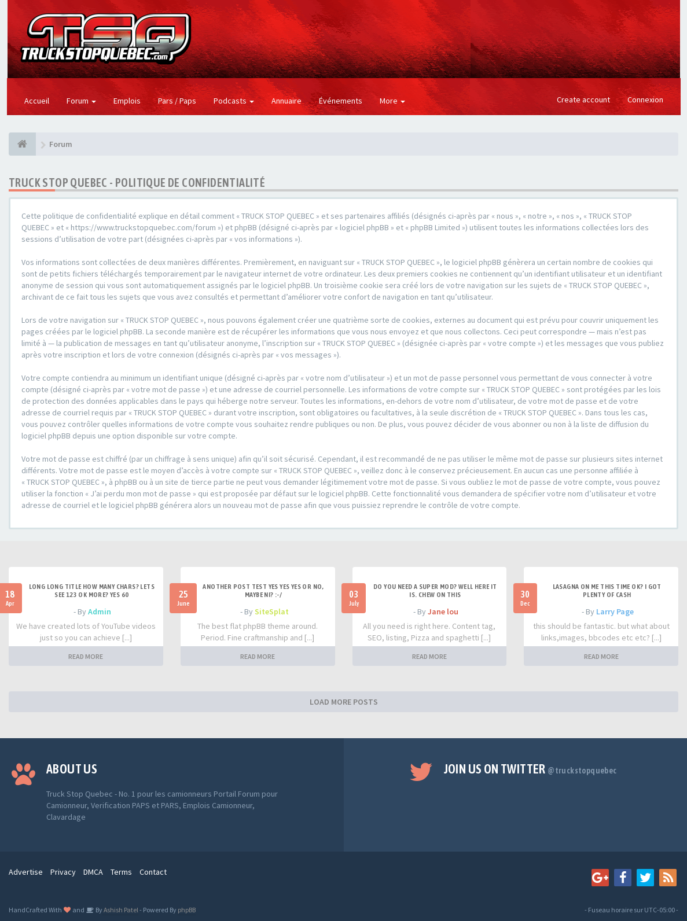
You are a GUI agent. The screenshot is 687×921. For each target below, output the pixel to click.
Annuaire (286, 100)
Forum (81, 100)
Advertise (26, 872)
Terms (121, 872)
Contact (153, 872)
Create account (583, 99)
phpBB (187, 909)
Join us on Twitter (530, 768)
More (392, 100)
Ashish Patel (120, 909)
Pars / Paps (177, 100)
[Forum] (22, 144)
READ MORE (85, 656)
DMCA (93, 872)
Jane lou (443, 611)
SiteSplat (272, 611)
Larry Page (615, 611)
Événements (340, 100)
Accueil (36, 100)
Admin (99, 611)
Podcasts (234, 100)
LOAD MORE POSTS (344, 702)
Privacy (63, 872)
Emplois (127, 100)
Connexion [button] (645, 99)
